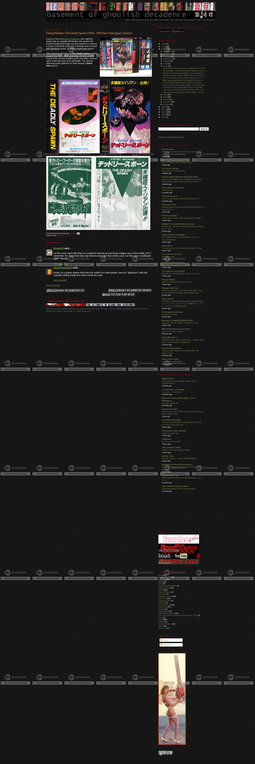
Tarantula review (168, 257)
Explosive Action (169, 409)
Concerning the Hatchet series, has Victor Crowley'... (183, 83)
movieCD (162, 628)
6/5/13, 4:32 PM (60, 264)
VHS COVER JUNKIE (171, 447)
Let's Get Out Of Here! (172, 254)
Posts (164, 640)
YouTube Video (164, 624)
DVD (160, 590)
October (166, 56)
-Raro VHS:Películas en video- (175, 486)
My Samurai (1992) (169, 314)
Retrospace (167, 246)
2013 (163, 49)
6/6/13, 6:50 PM (60, 280)
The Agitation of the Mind (173, 271)
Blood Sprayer (164, 577)
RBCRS (161, 603)
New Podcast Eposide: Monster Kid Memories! (180, 199)
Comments (166, 645)
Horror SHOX (168, 299)
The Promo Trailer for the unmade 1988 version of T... (183, 78)
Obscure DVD (164, 600)
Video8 (161, 622)
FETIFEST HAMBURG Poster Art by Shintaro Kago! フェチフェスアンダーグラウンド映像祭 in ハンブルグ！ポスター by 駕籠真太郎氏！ (183, 303)
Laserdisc (162, 598)
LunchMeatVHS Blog (171, 420)
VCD (160, 617)
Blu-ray (161, 579)
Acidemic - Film (169, 205)
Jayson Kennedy (63, 267)
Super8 (161, 609)
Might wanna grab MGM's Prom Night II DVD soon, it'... (184, 80)
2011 (163, 109)
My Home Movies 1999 (171, 442)
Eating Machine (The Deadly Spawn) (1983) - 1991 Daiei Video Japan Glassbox (89, 33)
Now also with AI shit (170, 403)
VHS (160, 619)
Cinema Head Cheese (171, 348)
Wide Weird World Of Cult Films (176, 329)
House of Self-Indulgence (173, 263)
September (168, 59)
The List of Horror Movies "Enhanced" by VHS (177, 615)
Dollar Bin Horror (169, 337)
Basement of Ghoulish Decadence (177, 464)
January (166, 104)
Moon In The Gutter (170, 359)
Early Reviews (164, 592)
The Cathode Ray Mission (173, 160)
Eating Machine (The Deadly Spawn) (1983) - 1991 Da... (184, 92)
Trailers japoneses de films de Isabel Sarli (178, 489)
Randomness (164, 605)
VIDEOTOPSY (168, 379)
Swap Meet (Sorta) (166, 613)
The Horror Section (170, 168)
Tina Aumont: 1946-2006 (171, 362)
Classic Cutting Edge (167, 586)
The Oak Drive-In (169, 196)
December (167, 51)
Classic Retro (164, 588)
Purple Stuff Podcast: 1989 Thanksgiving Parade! (181, 218)
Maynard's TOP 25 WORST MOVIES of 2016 (180, 323)
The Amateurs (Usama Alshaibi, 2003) (177, 265)
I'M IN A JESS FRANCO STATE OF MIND (180, 177)
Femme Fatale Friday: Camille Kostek (177, 162)
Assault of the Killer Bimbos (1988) (176, 450)
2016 (163, 44)
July (165, 64)
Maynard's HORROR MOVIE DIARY (177, 320)
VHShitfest (166, 439)
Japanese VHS (62, 235)
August (166, 61)
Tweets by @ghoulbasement (171, 137)
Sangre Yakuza (168, 279)
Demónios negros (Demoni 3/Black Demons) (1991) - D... (185, 75)
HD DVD (162, 594)
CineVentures (168, 149)
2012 (163, 107)
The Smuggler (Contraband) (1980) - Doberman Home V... (185, 71)
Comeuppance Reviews (172, 312)
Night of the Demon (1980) (172, 331)
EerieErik (59, 248)
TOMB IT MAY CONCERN (173, 235)
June (165, 66)
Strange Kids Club (170, 288)
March (166, 99)
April (165, 97)
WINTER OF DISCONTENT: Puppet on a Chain (181, 274)
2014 (163, 46)
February (167, 102)
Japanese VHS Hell (170, 475)
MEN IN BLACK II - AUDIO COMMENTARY (179, 458)
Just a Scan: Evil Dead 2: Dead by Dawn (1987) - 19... (183, 90)
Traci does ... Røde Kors (171, 392)
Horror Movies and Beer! (173, 188)
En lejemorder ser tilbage (173, 389)
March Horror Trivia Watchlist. (174, 171)
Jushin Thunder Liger (170, 433)
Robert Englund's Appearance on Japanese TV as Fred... (184, 68)
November (167, 54)
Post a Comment (53, 285)
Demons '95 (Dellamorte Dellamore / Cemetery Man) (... (184, 73)
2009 (163, 114)
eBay (160, 626)
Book (160, 581)
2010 (163, 112)
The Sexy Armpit (169, 215)
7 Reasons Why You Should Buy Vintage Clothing (182, 248)
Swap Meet (163, 611)
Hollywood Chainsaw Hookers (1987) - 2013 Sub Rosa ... (184, 85)
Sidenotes (162, 607)
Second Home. (168, 190)
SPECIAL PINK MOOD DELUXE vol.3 (177, 282)
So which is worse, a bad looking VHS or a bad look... (183, 87)
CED (160, 583)
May (165, 94)
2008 (163, 117)
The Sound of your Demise (174, 431)
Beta (160, 575)
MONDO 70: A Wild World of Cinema (178, 224)
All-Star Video (168, 456)
